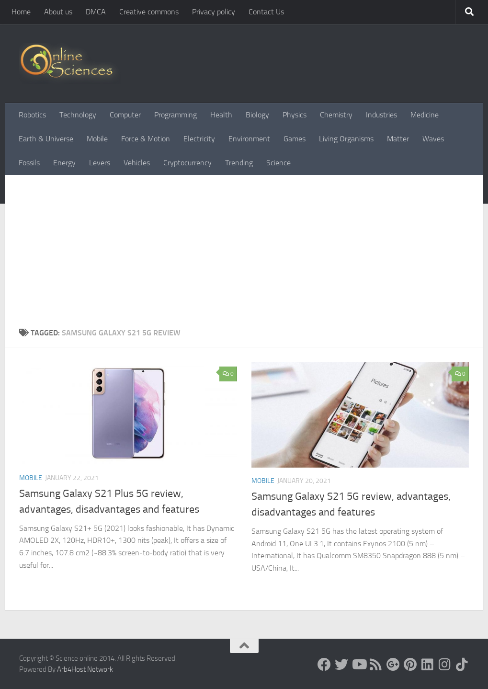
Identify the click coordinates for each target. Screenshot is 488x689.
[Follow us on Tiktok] (462, 664)
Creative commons (149, 11)
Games (295, 138)
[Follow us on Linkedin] (427, 664)
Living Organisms (346, 138)
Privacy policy (213, 11)
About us (58, 11)
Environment (249, 138)
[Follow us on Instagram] (445, 664)
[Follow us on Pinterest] (410, 664)
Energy (64, 162)
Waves (433, 138)
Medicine (424, 114)
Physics (294, 114)
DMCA (96, 11)
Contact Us (266, 11)
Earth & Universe (46, 138)
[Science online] (324, 664)
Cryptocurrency (187, 162)
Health (221, 114)
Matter (398, 138)
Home (21, 11)
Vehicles (137, 162)
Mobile (97, 138)
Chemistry (336, 114)
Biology (257, 114)
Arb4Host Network (85, 669)
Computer (125, 114)
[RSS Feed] (376, 664)
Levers (99, 162)
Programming (175, 114)
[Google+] (393, 664)
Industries (381, 114)
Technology (77, 114)
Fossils (29, 162)
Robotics (32, 114)
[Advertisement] (244, 247)
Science (278, 162)
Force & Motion (145, 138)
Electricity (199, 138)
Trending (239, 162)
